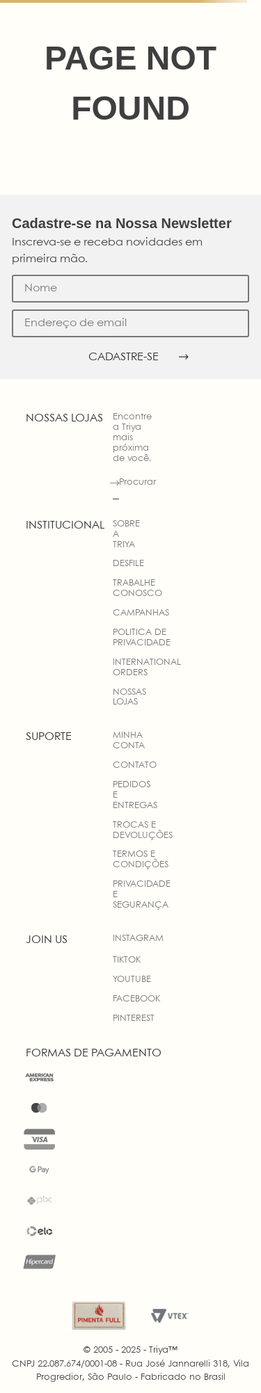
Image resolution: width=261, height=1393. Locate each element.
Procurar (137, 482)
